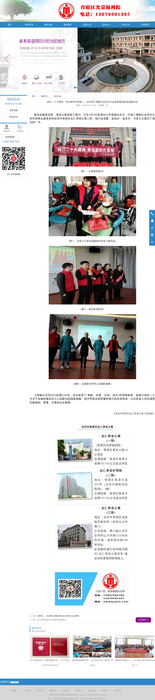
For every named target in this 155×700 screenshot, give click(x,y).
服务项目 (48, 25)
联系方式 (126, 25)
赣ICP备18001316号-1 (98, 699)
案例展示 (68, 25)
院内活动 (57, 96)
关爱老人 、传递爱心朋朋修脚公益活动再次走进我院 (58, 616)
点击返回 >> (143, 620)
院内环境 (29, 25)
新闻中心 (106, 25)
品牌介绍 (87, 25)
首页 (10, 25)
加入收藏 (117, 691)
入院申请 (20, 131)
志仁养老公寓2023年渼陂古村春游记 (51, 620)
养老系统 (145, 25)
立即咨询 (6, 131)
